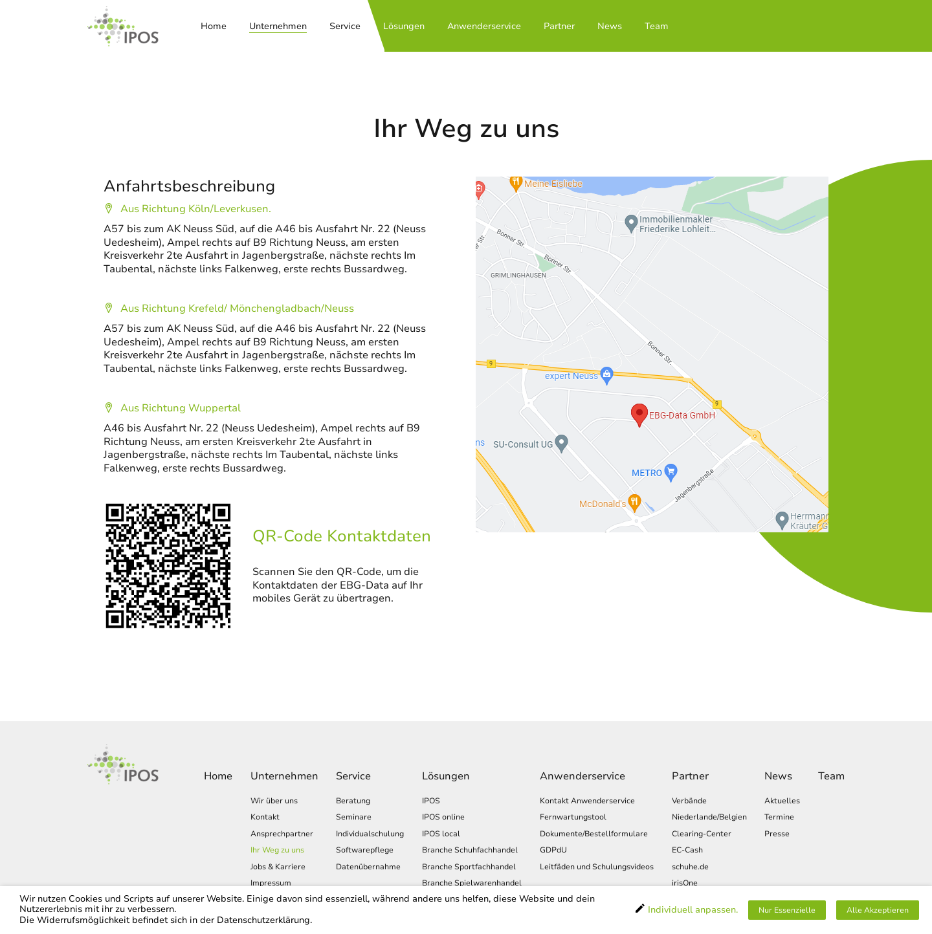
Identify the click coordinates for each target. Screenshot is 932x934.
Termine (779, 817)
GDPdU (553, 851)
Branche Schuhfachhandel (470, 851)
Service (345, 26)
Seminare (354, 817)
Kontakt (265, 817)
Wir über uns (274, 801)
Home (214, 26)
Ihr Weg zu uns (277, 851)
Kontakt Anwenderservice (587, 801)
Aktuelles (782, 801)
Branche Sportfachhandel (469, 867)
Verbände (689, 801)
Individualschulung (370, 834)
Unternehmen (278, 26)
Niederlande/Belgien (709, 817)
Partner (559, 26)
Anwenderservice (484, 26)
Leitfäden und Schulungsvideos (597, 867)
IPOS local (441, 834)
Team (657, 26)
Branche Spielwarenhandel (472, 884)
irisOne (685, 884)
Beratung (353, 801)
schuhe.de (690, 867)
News (609, 26)
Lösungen (404, 26)
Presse (777, 834)
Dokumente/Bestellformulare (594, 834)
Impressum (270, 884)
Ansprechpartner (281, 834)
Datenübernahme (368, 867)
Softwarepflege (365, 851)
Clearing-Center (701, 834)
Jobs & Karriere (277, 867)
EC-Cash (687, 851)
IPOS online (443, 817)
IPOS (431, 801)
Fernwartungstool (573, 817)
